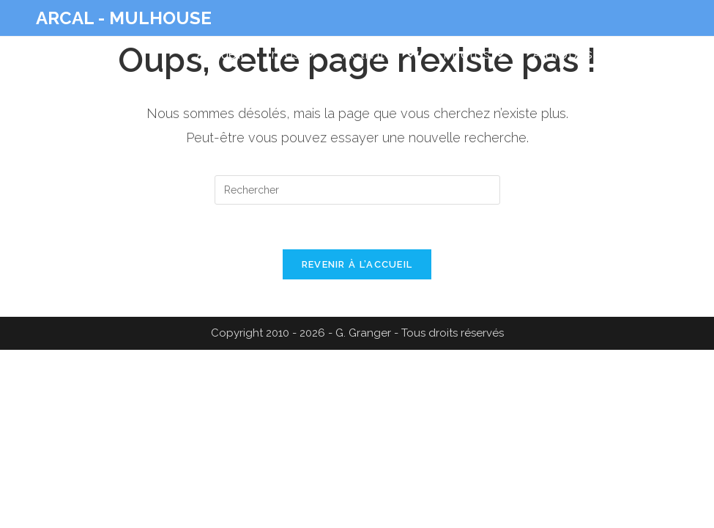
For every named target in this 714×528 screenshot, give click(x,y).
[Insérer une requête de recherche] (357, 190)
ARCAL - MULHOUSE (124, 18)
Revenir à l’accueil (357, 264)
